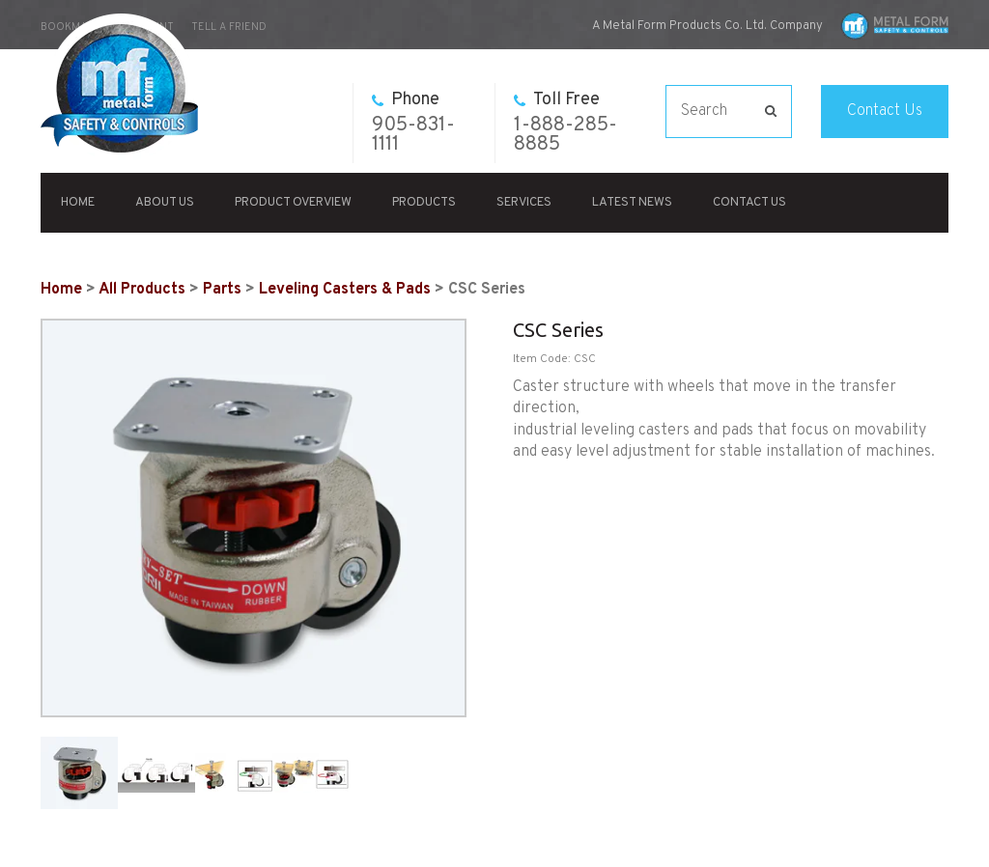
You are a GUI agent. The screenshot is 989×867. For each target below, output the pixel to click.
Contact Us (884, 111)
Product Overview (293, 202)
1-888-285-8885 (565, 123)
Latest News (632, 202)
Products (424, 202)
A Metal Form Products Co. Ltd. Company (707, 26)
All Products (142, 289)
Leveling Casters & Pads (345, 289)
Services (523, 202)
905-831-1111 (413, 123)
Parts (222, 289)
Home (78, 202)
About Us (164, 202)
